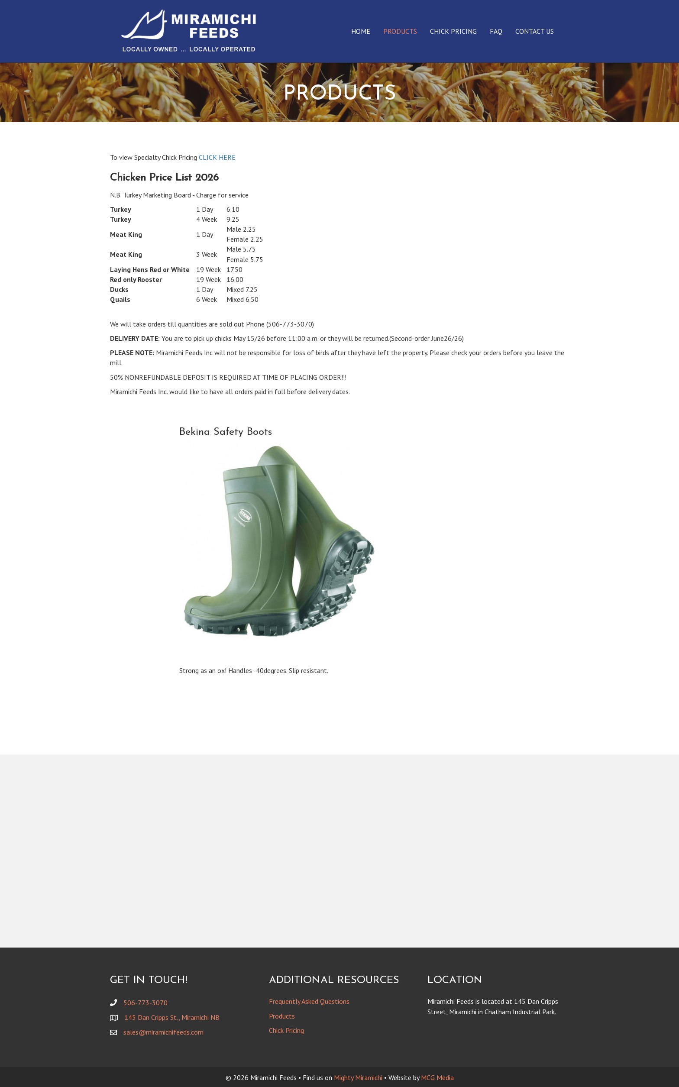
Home (360, 31)
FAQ (496, 31)
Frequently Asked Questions (309, 1001)
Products (400, 31)
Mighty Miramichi (358, 1077)
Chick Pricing (453, 31)
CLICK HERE (217, 157)
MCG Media (437, 1077)
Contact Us (534, 31)
